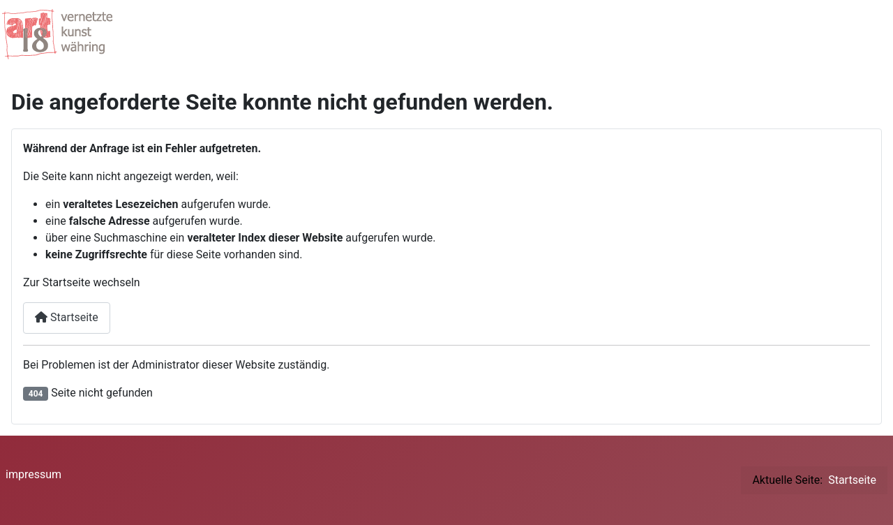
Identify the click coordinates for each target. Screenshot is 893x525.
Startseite (66, 317)
